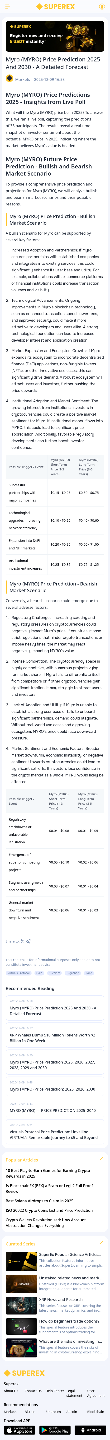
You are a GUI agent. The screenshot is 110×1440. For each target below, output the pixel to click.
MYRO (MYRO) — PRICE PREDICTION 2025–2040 (53, 1110)
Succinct (54, 973)
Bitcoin (30, 1411)
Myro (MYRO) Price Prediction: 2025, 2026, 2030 (52, 1089)
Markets (22, 79)
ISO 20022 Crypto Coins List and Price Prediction (49, 1210)
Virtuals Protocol (19, 973)
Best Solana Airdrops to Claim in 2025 (39, 1200)
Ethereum (53, 1411)
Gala (39, 973)
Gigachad (73, 973)
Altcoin (71, 1411)
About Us (11, 1391)
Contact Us (33, 1391)
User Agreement (96, 1393)
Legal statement (74, 1393)
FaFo (89, 973)
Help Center (55, 1391)
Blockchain (95, 1411)
